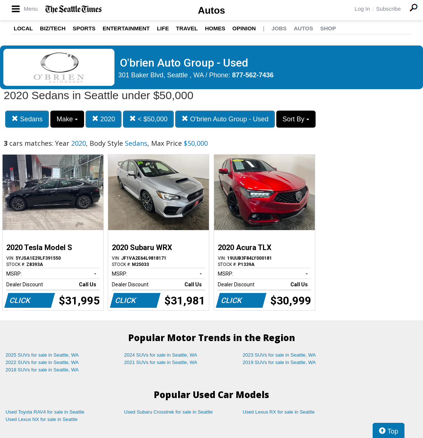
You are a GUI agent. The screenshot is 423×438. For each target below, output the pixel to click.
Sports (84, 28)
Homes (215, 28)
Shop (328, 28)
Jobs (279, 28)
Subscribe (388, 9)
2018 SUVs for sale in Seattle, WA (42, 370)
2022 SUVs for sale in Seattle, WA (42, 362)
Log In (362, 9)
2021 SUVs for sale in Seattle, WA (160, 362)
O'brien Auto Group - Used (225, 119)
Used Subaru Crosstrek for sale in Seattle (168, 412)
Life (163, 28)
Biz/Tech (53, 28)
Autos (211, 10)
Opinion (244, 28)
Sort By (296, 119)
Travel (187, 28)
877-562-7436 (253, 75)
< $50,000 (148, 119)
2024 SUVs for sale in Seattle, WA (160, 355)
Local (23, 28)
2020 (103, 119)
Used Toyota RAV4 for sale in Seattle (45, 412)
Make (67, 119)
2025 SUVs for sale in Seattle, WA (42, 355)
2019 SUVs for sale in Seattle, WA (279, 362)
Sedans (27, 119)
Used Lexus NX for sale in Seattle (41, 419)
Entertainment (126, 28)
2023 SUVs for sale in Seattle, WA (279, 355)
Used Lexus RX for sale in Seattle (278, 412)
